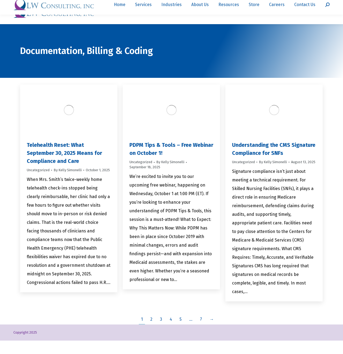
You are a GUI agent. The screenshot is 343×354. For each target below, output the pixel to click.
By (68, 183)
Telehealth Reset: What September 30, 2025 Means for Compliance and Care (64, 166)
